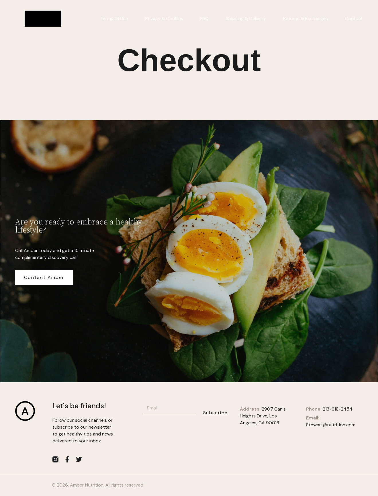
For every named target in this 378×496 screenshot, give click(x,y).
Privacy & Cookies (164, 18)
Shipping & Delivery (246, 18)
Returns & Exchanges (305, 18)
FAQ (204, 18)
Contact (354, 18)
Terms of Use (114, 18)
